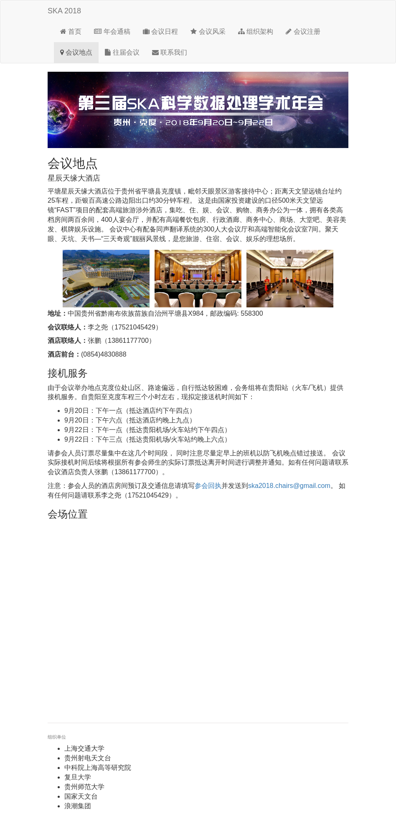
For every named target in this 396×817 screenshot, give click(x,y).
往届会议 (122, 52)
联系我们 (169, 52)
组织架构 (255, 31)
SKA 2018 (64, 11)
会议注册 (303, 31)
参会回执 (208, 485)
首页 (70, 31)
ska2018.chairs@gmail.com (289, 485)
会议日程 (160, 31)
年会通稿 (112, 31)
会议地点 (76, 52)
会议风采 (207, 31)
